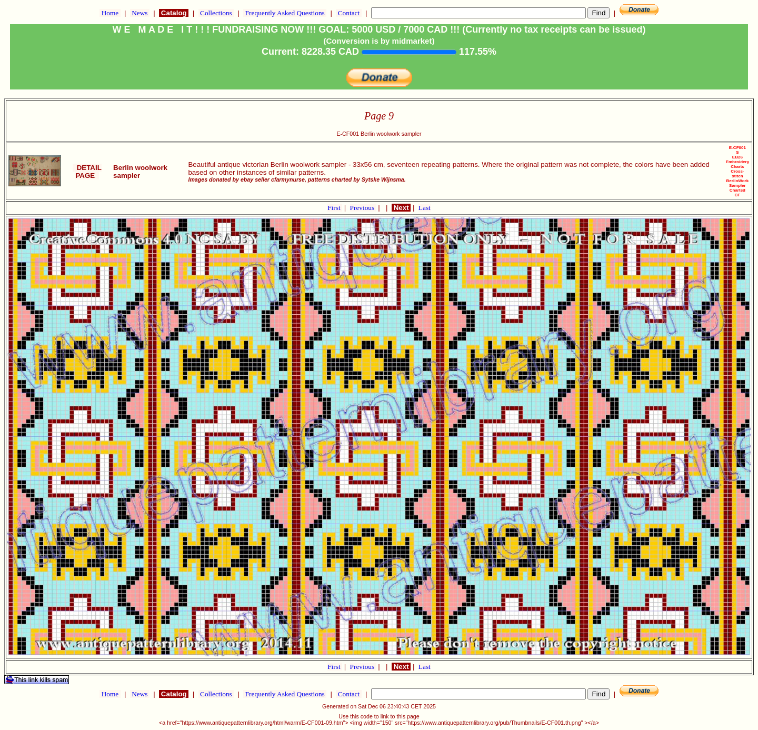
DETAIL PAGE (87, 171)
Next (401, 208)
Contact (348, 13)
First (334, 208)
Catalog (173, 13)
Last (424, 208)
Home (109, 13)
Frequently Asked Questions (284, 13)
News (139, 13)
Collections (216, 13)
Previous (363, 208)
